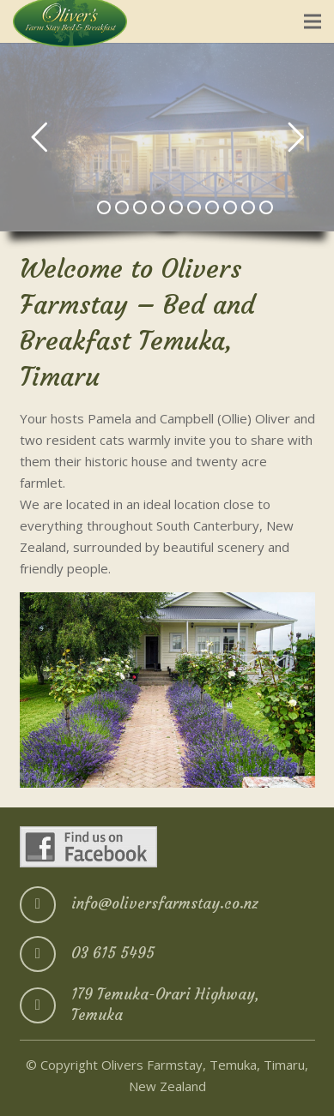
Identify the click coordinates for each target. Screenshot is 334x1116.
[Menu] (312, 21)
